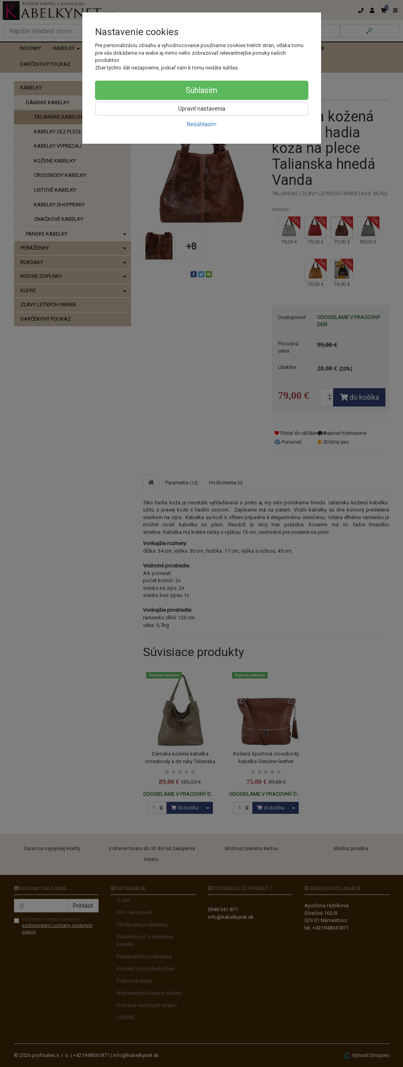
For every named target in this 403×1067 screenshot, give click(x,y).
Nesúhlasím (201, 124)
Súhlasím (201, 90)
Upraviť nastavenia (201, 108)
